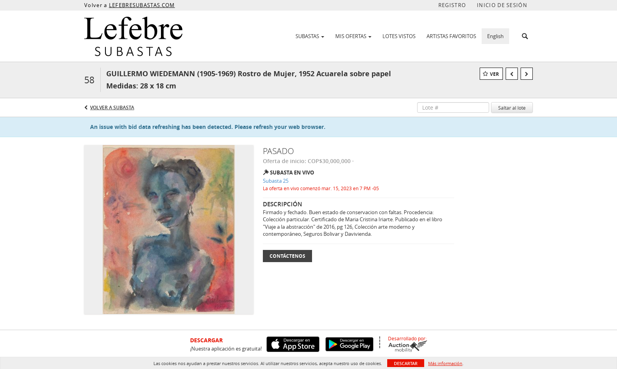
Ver (494, 74)
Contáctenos (287, 256)
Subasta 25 (275, 180)
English (495, 36)
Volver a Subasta (112, 107)
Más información (445, 363)
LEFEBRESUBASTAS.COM (142, 5)
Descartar (405, 363)
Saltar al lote (512, 108)
